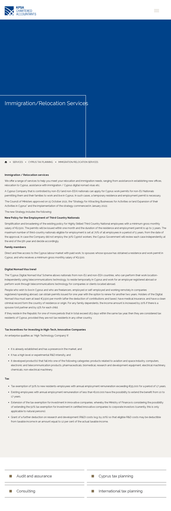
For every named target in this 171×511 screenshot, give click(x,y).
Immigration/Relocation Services (78, 162)
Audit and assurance (34, 476)
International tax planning (121, 491)
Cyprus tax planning (116, 476)
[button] (159, 10)
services (18, 162)
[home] (20, 10)
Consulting (26, 491)
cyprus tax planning (40, 162)
